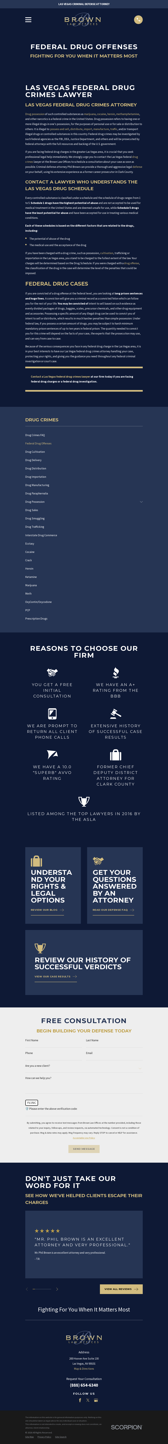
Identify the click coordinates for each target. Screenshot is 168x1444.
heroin (111, 114)
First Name (31, 1040)
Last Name (92, 1040)
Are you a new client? (37, 1065)
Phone (29, 1053)
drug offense (131, 263)
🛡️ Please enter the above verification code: (51, 1108)
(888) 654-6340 (84, 1385)
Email (89, 1053)
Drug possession (34, 114)
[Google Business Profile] (96, 1400)
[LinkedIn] (72, 1400)
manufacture (101, 129)
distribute (76, 129)
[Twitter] (88, 1400)
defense (137, 167)
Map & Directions (84, 1368)
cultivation (106, 253)
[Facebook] (80, 1400)
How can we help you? (38, 1078)
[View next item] (57, 1289)
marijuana (90, 114)
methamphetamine (127, 114)
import (88, 129)
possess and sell (59, 129)
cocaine (101, 114)
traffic (113, 129)
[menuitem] (84, 435)
